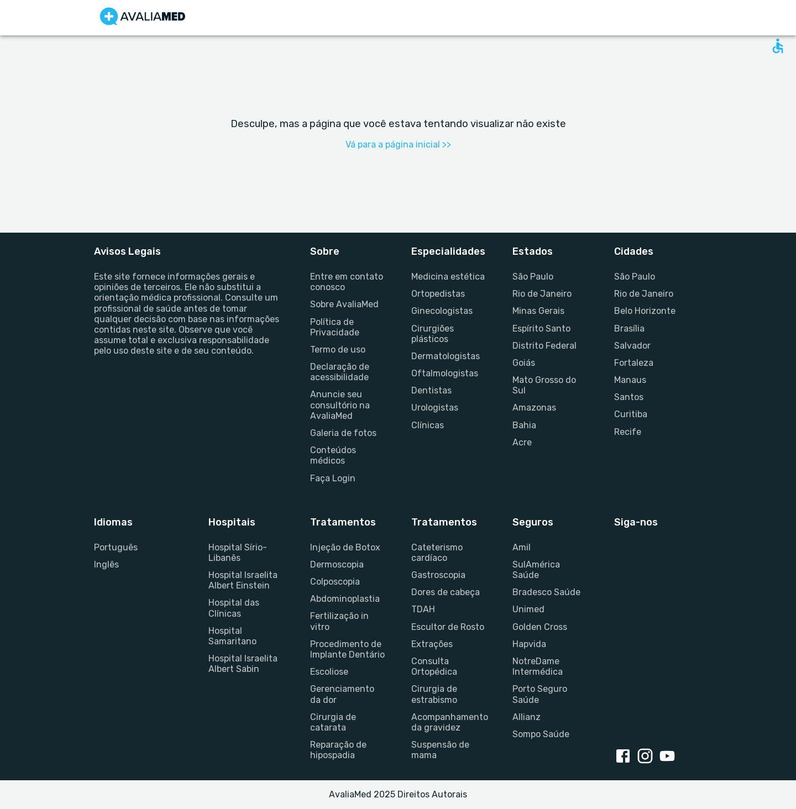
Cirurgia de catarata (333, 722)
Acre (522, 442)
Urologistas (434, 407)
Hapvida (529, 644)
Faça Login (332, 478)
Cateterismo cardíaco (437, 552)
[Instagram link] (647, 757)
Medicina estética (448, 276)
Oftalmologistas (444, 373)
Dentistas (431, 390)
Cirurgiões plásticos (432, 333)
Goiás (523, 363)
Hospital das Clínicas (233, 607)
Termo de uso (337, 349)
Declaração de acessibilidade (339, 371)
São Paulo (532, 276)
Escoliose (329, 671)
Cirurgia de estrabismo (434, 694)
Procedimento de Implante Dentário (347, 649)
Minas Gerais (538, 311)
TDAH (423, 609)
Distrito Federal (544, 345)
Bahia (524, 425)
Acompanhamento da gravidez (448, 722)
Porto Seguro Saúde (539, 694)
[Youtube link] (669, 757)
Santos (628, 397)
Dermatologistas (445, 356)
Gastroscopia (438, 575)
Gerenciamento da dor (342, 694)
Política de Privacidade (334, 327)
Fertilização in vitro (339, 621)
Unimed (528, 609)
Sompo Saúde (540, 734)
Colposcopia (335, 581)
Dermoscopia (337, 564)
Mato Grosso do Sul (544, 385)
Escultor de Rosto (447, 627)
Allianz (526, 717)
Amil (521, 547)
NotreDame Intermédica (537, 666)
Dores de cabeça (445, 592)
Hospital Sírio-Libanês (237, 552)
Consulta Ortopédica (434, 666)
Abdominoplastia (345, 598)
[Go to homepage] (142, 18)
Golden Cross (539, 627)
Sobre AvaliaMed (344, 304)
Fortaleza (633, 363)
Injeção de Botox (345, 547)
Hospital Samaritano (232, 636)
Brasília (629, 328)
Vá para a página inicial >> (398, 144)
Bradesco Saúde (546, 592)
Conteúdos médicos (333, 455)
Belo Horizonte (644, 311)
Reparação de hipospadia (338, 749)
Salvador (632, 345)
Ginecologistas (442, 311)
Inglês (106, 564)
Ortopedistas (438, 293)
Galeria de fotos (343, 433)
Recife (627, 432)
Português (116, 547)
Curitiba (630, 414)
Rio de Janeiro (542, 293)
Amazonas (534, 407)
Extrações (432, 644)
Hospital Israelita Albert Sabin (242, 663)
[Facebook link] (625, 757)
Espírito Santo (541, 328)
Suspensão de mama (440, 749)
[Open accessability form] (777, 45)
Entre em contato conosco (346, 281)
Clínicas (427, 425)
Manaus (630, 380)
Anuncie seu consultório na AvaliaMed (340, 405)
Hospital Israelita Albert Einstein (242, 580)
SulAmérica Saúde (536, 569)
